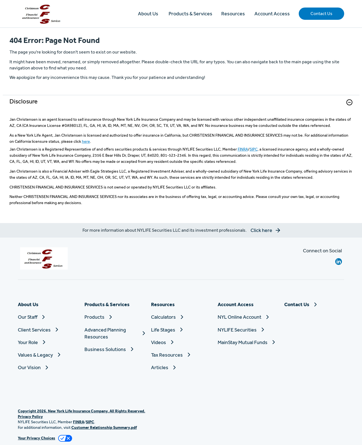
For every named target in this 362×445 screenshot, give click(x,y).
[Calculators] (181, 316)
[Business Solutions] (114, 349)
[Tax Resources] (181, 354)
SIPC (253, 149)
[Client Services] (48, 329)
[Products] (114, 316)
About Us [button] (148, 13)
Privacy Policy (30, 416)
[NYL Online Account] (248, 316)
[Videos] (181, 342)
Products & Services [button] (190, 13)
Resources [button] (233, 13)
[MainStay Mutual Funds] (248, 342)
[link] (181, 105)
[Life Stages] (181, 329)
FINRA (243, 149)
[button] (321, 14)
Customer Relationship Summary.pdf (104, 427)
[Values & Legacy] (48, 354)
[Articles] (181, 367)
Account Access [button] (272, 13)
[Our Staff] (48, 316)
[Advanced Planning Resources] (114, 333)
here (86, 141)
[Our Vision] (48, 367)
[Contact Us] (314, 304)
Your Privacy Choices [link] (36, 438)
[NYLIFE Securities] (248, 329)
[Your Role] (48, 342)
